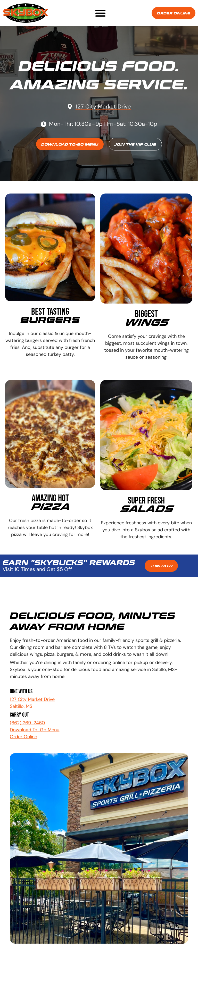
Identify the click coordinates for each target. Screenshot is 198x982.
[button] (100, 13)
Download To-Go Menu (34, 730)
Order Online (23, 737)
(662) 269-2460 (27, 723)
